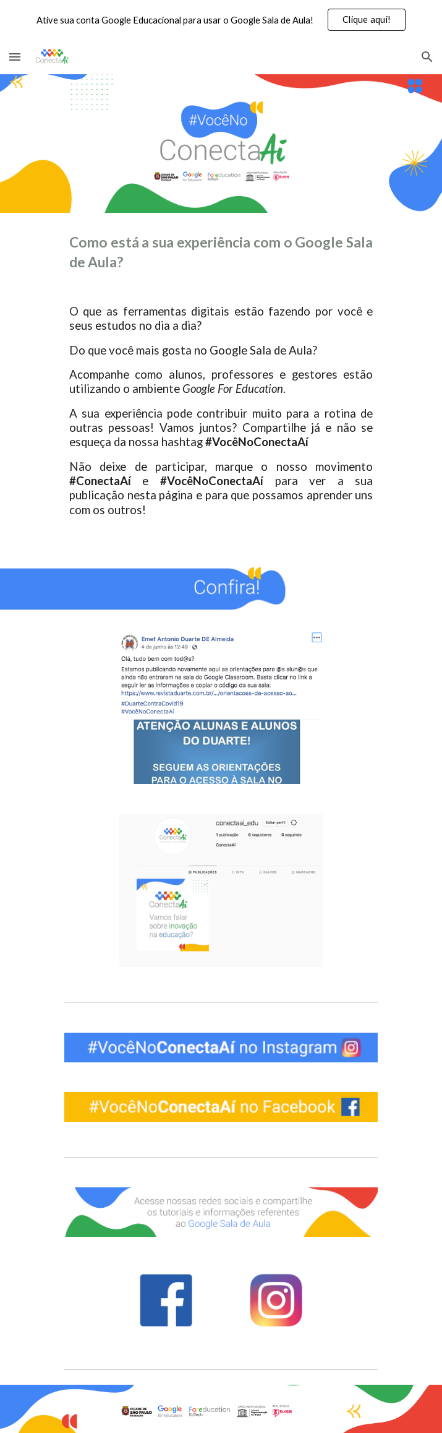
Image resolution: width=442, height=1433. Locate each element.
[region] (221, 20)
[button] (15, 57)
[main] (221, 387)
